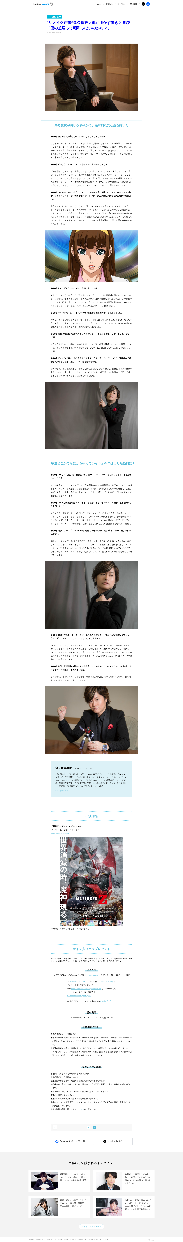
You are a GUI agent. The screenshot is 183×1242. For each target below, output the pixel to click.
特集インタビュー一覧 (91, 1226)
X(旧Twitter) (143, 4)
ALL (100, 4)
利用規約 (49, 1239)
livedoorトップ (40, 1239)
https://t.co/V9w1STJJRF (80, 989)
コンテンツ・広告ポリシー (78, 1239)
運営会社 (31, 1239)
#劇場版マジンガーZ (77, 982)
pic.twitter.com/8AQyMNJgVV (79, 996)
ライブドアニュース (41, 4)
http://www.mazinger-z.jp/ (61, 833)
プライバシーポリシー (61, 1239)
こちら (81, 1109)
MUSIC (134, 4)
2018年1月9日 (105, 1001)
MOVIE (110, 4)
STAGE (122, 4)
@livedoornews (94, 975)
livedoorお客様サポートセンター (98, 1239)
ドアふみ (51, 4)
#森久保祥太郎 (107, 982)
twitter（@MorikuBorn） (63, 791)
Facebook (148, 4)
